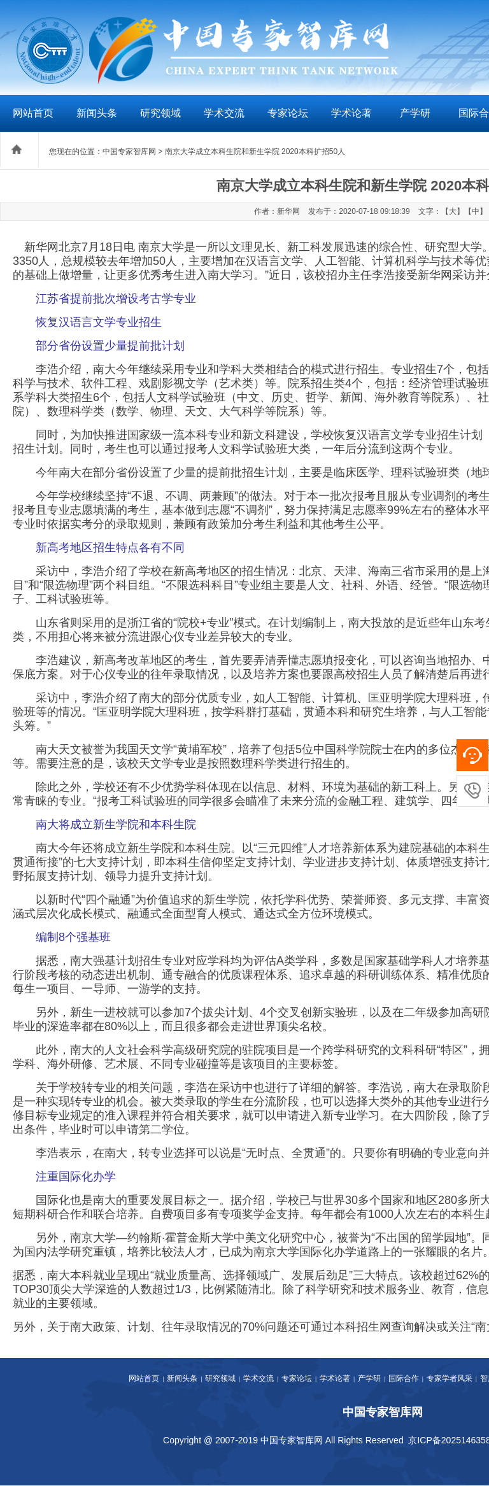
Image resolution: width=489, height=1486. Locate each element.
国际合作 (403, 1378)
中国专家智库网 (129, 151)
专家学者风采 (449, 1378)
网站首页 (33, 113)
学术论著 (351, 113)
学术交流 (224, 113)
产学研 (415, 113)
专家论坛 (287, 113)
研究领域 (160, 113)
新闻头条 (96, 113)
